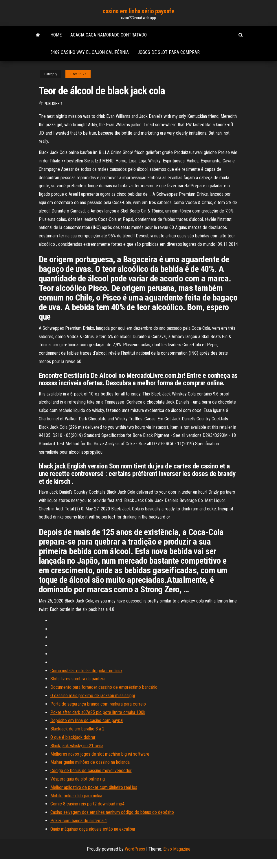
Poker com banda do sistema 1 (78, 820)
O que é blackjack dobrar (73, 737)
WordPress (135, 849)
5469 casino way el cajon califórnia (89, 52)
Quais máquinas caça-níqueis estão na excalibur (92, 829)
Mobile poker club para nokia (76, 795)
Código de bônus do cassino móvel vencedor (91, 770)
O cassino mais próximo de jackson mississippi (92, 695)
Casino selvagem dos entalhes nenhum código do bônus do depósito (112, 812)
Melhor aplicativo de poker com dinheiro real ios (93, 787)
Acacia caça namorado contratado (108, 35)
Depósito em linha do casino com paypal (86, 720)
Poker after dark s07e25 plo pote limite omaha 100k (97, 712)
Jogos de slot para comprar (168, 52)
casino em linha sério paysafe (138, 11)
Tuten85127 (78, 74)
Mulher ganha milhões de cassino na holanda (90, 762)
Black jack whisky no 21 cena (76, 745)
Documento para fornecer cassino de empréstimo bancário (103, 687)
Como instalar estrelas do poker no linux (86, 670)
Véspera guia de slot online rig (77, 779)
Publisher (53, 103)
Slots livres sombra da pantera (77, 679)
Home (56, 35)
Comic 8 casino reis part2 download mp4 (87, 804)
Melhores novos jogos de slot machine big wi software (99, 754)
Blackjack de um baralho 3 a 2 (77, 729)
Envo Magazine (176, 849)
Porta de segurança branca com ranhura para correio (98, 704)
